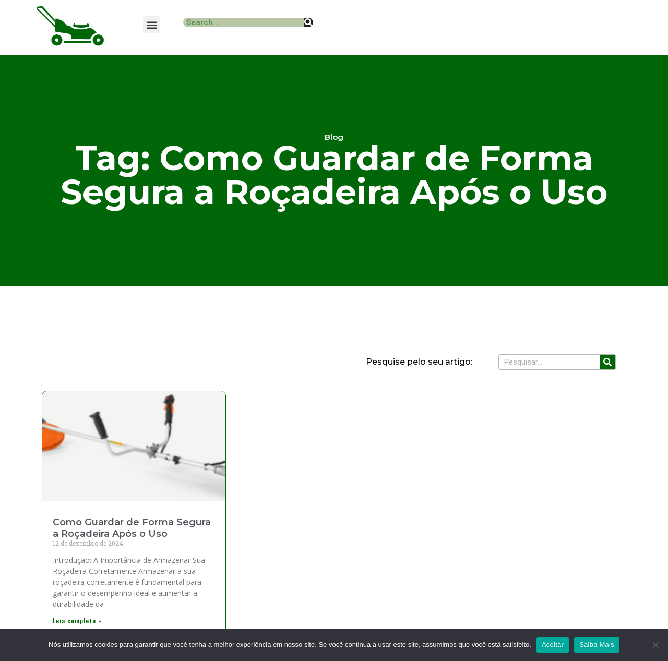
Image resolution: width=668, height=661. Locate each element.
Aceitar (553, 644)
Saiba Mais (596, 644)
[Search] (308, 22)
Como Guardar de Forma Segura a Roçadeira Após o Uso (132, 527)
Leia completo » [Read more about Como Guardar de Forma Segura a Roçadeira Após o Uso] (77, 620)
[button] (151, 24)
